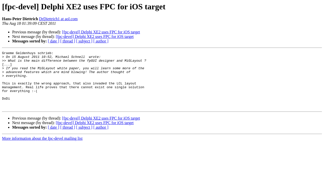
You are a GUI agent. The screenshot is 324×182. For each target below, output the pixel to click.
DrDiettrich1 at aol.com (58, 19)
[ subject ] (84, 41)
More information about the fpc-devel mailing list (42, 150)
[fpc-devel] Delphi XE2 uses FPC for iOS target (101, 32)
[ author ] (101, 41)
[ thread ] (67, 41)
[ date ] (53, 41)
